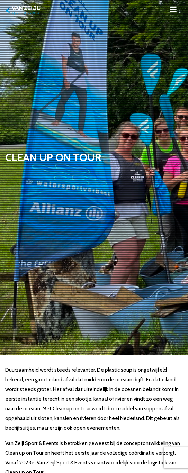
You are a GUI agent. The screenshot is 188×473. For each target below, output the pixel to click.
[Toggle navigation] (173, 9)
